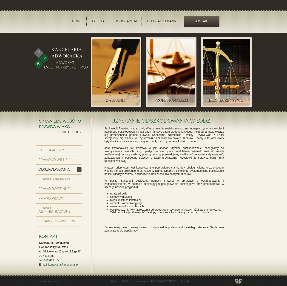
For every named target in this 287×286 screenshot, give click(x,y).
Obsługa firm (51, 150)
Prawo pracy (50, 198)
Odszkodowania (54, 169)
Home (77, 21)
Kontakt (201, 21)
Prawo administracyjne (54, 210)
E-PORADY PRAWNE (163, 21)
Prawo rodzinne (54, 189)
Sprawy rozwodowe (57, 221)
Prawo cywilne (53, 160)
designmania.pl (238, 281)
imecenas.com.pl (49, 281)
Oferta (98, 21)
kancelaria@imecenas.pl (63, 264)
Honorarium (126, 21)
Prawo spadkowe (54, 179)
